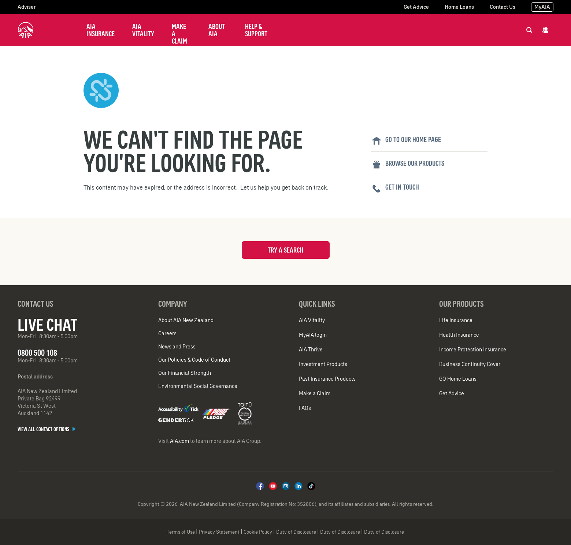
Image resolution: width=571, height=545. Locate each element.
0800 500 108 (37, 352)
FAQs (305, 408)
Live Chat (48, 324)
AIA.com (179, 441)
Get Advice (416, 7)
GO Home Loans (458, 379)
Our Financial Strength (184, 373)
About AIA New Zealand (186, 320)
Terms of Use (181, 532)
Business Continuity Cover (469, 364)
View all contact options (46, 429)
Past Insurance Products (327, 379)
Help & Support (256, 30)
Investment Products (323, 364)
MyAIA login (313, 335)
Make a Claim (179, 33)
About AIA (216, 30)
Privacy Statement (219, 532)
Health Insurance (459, 335)
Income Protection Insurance (472, 349)
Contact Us (502, 7)
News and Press (177, 346)
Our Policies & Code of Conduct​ (194, 360)
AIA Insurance (100, 30)
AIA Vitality (143, 30)
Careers (167, 333)
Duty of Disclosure (296, 532)
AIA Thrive (311, 349)
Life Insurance (455, 320)
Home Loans (459, 7)
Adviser (27, 7)
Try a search (285, 250)
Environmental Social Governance (197, 386)
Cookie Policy (258, 532)
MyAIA (542, 7)
